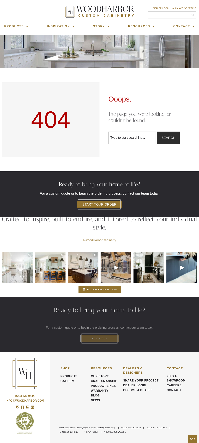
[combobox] (132, 138)
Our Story (100, 376)
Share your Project (141, 380)
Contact (184, 26)
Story (101, 26)
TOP (192, 439)
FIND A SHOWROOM (176, 378)
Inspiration (61, 26)
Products (16, 26)
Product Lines (103, 385)
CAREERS (174, 385)
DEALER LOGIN (134, 385)
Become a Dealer (138, 390)
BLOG (95, 395)
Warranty (99, 390)
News (95, 400)
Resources (141, 26)
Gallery (68, 381)
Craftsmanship (104, 381)
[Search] (193, 15)
